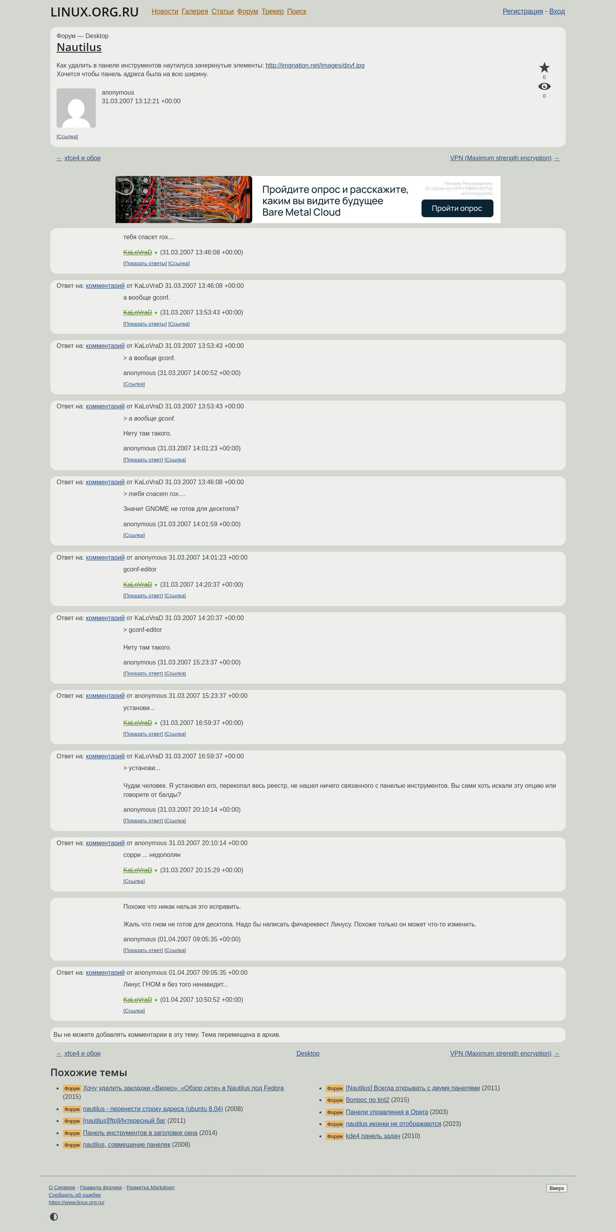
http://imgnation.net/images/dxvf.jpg (315, 65)
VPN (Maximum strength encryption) (501, 158)
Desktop (308, 1053)
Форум (247, 11)
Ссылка (67, 136)
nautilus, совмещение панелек (126, 1144)
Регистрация (523, 11)
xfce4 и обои (82, 158)
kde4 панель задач (373, 1136)
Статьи (222, 11)
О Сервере (62, 1187)
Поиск (296, 11)
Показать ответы (145, 263)
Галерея (195, 11)
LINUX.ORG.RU (94, 11)
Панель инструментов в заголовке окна (140, 1132)
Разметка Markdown (150, 1187)
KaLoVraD (137, 252)
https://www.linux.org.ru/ (76, 1202)
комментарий (105, 285)
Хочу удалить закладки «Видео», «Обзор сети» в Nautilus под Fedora (183, 1088)
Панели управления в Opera (387, 1112)
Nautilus (79, 46)
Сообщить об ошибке (75, 1195)
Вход (557, 11)
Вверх (557, 1188)
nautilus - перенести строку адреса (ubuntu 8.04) (153, 1109)
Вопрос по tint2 (367, 1100)
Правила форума (101, 1187)
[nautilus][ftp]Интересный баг (124, 1120)
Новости (165, 11)
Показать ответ (143, 460)
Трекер (273, 11)
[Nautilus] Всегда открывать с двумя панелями (413, 1088)
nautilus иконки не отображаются (393, 1123)
